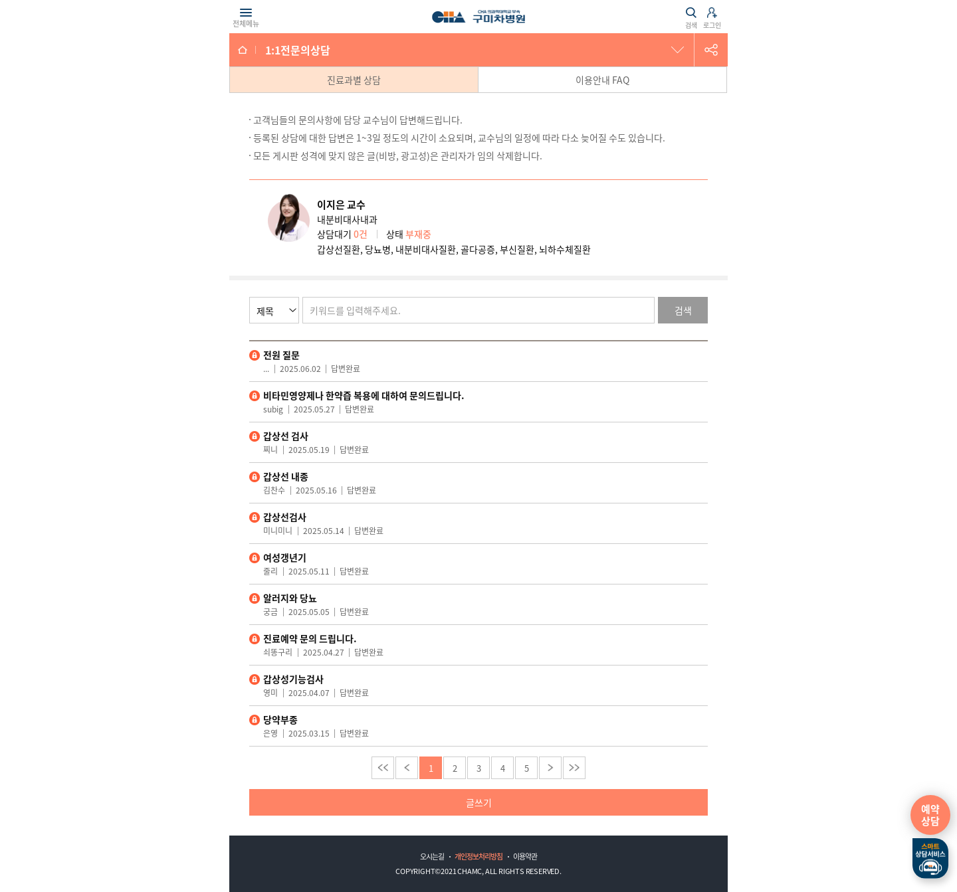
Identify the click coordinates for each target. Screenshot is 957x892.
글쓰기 (479, 802)
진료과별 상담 (354, 79)
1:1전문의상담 (297, 50)
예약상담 (930, 815)
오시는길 (432, 856)
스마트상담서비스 (930, 858)
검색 (683, 310)
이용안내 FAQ (602, 79)
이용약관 (525, 856)
